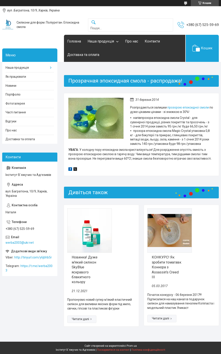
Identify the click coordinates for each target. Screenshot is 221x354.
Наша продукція (101, 41)
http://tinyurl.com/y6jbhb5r (33, 257)
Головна (74, 41)
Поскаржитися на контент (113, 349)
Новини (11, 85)
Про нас (131, 41)
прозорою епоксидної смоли (188, 107)
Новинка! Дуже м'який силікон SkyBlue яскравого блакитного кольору (84, 269)
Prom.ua (132, 345)
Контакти (152, 41)
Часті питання (16, 112)
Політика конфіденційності (148, 349)
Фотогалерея (15, 103)
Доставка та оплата (83, 55)
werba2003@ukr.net (20, 242)
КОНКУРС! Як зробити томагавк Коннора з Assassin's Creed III (166, 267)
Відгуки (11, 121)
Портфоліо (13, 94)
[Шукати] (93, 22)
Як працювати (16, 76)
